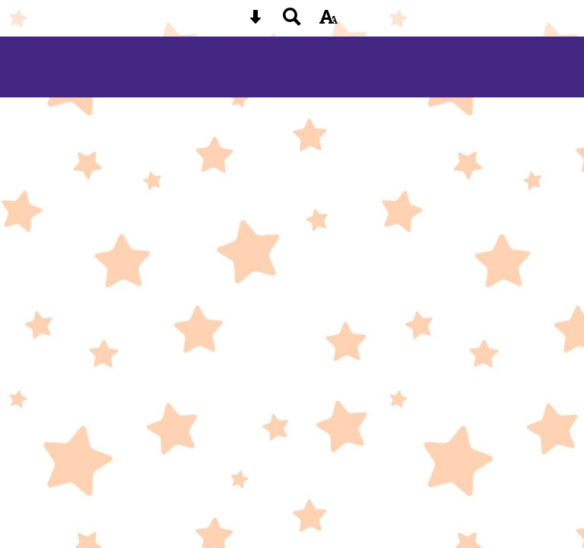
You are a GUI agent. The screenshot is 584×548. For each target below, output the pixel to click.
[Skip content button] (255, 21)
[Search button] (292, 21)
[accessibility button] (328, 21)
